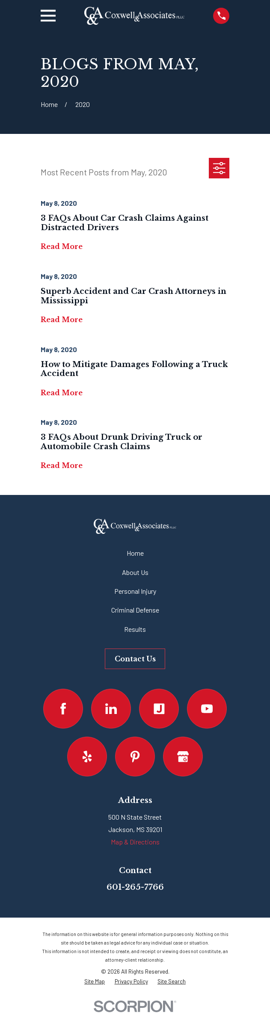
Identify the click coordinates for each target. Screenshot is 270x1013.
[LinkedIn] (111, 709)
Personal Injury (135, 591)
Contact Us (135, 659)
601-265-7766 (135, 887)
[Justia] (159, 709)
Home (135, 553)
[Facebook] (63, 709)
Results (135, 629)
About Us (135, 572)
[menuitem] (94, 981)
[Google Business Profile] (183, 756)
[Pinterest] (135, 756)
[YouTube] (207, 709)
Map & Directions (135, 842)
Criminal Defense (135, 610)
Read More (62, 247)
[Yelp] (87, 756)
